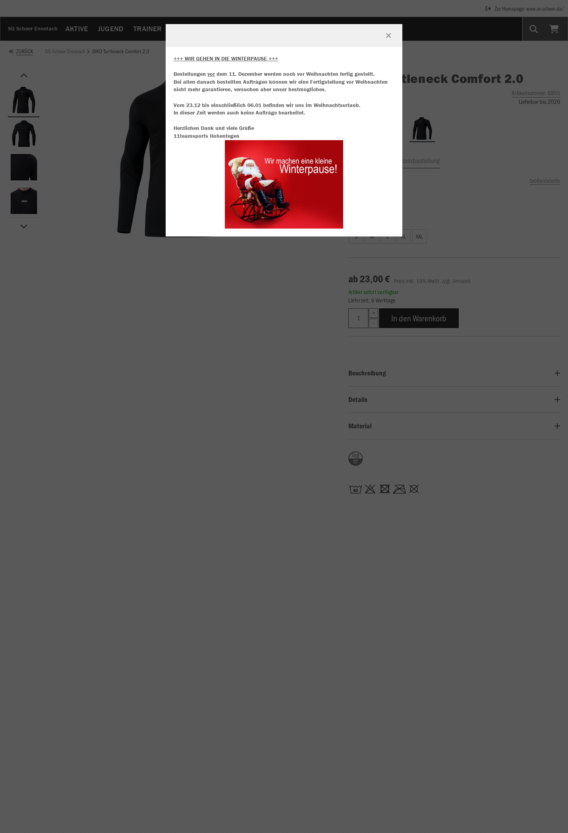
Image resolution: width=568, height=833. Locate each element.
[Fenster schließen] (388, 35)
